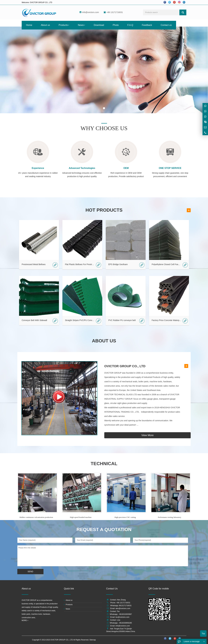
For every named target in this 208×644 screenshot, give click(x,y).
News (81, 25)
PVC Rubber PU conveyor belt (122, 320)
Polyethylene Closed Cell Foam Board (167, 264)
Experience (38, 168)
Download (99, 25)
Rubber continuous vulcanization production (36, 517)
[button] (68, 25)
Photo (116, 25)
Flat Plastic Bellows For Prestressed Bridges (80, 264)
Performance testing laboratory (169, 517)
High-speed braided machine (80, 517)
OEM (126, 168)
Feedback (147, 25)
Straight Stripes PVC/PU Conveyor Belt (80, 320)
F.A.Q (130, 25)
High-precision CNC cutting (125, 517)
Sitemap (92, 640)
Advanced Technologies (82, 168)
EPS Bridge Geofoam (118, 264)
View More (147, 435)
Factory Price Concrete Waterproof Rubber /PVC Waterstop (167, 320)
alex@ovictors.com (123, 608)
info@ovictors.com (90, 12)
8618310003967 (125, 614)
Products (64, 25)
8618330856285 (125, 623)
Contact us (166, 25)
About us (45, 25)
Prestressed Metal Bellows (33, 264)
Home (29, 25)
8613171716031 (125, 606)
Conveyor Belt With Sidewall (34, 320)
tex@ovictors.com (122, 617)
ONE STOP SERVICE (170, 168)
